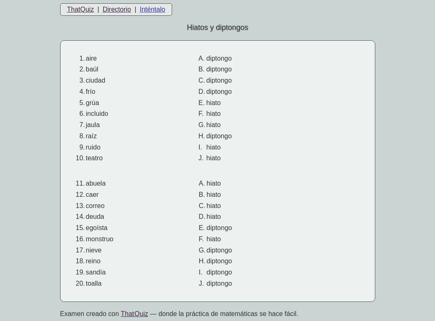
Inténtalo (152, 9)
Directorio (116, 9)
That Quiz (134, 313)
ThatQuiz (80, 9)
